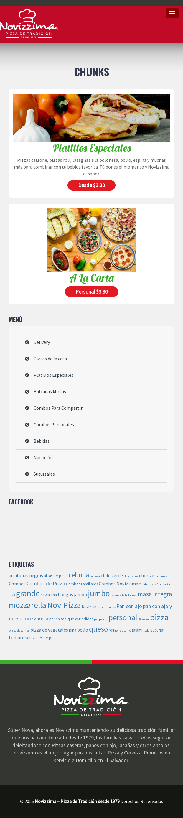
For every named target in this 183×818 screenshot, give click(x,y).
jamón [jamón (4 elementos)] (80, 594)
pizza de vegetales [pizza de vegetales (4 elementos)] (49, 630)
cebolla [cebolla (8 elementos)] (79, 575)
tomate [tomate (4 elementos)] (16, 637)
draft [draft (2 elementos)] (12, 595)
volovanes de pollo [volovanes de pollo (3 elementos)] (41, 637)
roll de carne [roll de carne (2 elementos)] (123, 630)
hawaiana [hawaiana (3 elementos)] (49, 594)
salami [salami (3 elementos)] (137, 630)
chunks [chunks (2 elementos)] (162, 576)
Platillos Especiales (92, 147)
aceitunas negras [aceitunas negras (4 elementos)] (26, 575)
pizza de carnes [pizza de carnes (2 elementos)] (19, 630)
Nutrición (43, 457)
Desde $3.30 (91, 185)
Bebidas (42, 441)
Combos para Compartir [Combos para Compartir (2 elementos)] (154, 584)
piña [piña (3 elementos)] (72, 630)
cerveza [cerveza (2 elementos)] (95, 576)
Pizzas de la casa (50, 358)
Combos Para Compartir (58, 408)
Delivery (42, 342)
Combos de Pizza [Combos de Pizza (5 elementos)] (46, 583)
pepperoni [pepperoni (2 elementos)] (101, 619)
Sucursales (44, 474)
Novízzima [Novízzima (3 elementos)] (91, 606)
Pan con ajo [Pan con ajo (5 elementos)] (129, 606)
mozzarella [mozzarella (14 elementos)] (27, 605)
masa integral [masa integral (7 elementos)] (156, 594)
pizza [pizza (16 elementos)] (159, 617)
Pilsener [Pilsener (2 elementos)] (143, 619)
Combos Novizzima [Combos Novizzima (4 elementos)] (118, 584)
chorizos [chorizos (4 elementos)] (147, 575)
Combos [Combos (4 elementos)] (17, 584)
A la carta (91, 277)
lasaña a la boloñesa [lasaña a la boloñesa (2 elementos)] (124, 595)
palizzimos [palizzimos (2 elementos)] (108, 607)
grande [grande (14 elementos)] (28, 593)
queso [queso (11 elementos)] (98, 629)
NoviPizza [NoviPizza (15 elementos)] (64, 605)
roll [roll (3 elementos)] (111, 630)
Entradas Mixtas (50, 391)
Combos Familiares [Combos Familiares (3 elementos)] (82, 584)
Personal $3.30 (91, 291)
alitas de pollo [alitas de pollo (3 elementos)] (56, 575)
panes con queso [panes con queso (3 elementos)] (63, 619)
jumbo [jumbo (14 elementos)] (99, 593)
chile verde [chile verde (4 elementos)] (112, 575)
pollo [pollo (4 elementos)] (82, 630)
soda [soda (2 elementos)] (146, 630)
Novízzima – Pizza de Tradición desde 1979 (29, 23)
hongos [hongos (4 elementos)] (65, 594)
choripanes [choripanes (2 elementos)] (131, 576)
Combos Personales (54, 424)
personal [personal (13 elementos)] (122, 617)
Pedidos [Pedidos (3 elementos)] (86, 619)
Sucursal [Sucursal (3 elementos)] (157, 630)
